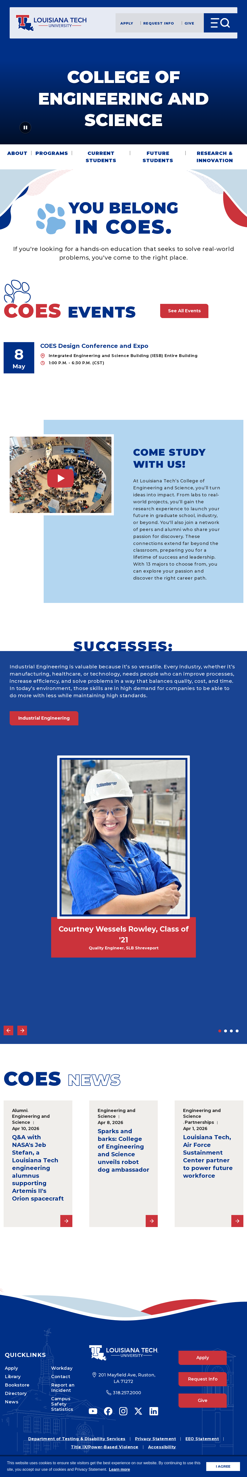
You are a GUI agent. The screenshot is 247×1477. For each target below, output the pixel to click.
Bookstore (17, 1385)
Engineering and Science (31, 1119)
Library (13, 1376)
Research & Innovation (215, 156)
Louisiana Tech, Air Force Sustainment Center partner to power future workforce (208, 1156)
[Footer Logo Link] (123, 1353)
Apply (126, 23)
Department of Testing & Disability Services (76, 1439)
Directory (16, 1393)
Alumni (19, 1110)
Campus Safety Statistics (62, 1404)
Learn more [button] (119, 1469)
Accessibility (162, 1447)
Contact (60, 1376)
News (11, 1402)
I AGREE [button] (223, 1466)
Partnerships (199, 1122)
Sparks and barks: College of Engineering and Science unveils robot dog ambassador (123, 1150)
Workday (61, 1368)
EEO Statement (202, 1439)
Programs (51, 153)
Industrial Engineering (44, 718)
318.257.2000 (127, 1392)
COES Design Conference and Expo (94, 345)
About (17, 153)
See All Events (184, 310)
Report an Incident (63, 1387)
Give (189, 23)
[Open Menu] (220, 22)
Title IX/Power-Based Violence (104, 1447)
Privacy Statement (155, 1439)
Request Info (158, 23)
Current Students (101, 156)
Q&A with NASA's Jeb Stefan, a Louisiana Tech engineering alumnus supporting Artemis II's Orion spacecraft (38, 1168)
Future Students (158, 156)
